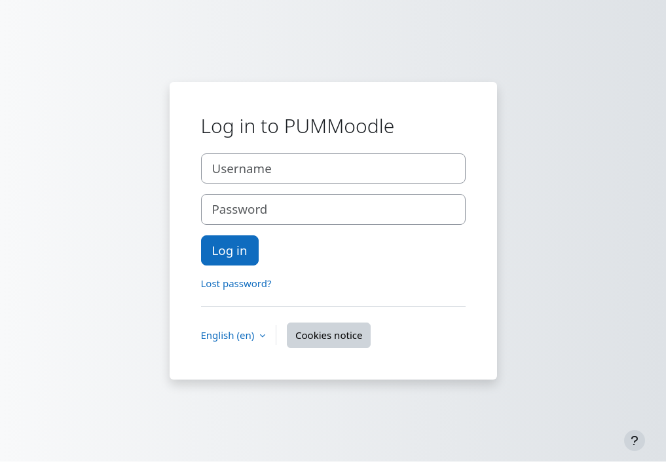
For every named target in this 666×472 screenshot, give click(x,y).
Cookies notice (328, 335)
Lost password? (236, 283)
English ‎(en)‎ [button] (229, 335)
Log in (230, 250)
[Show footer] (634, 440)
